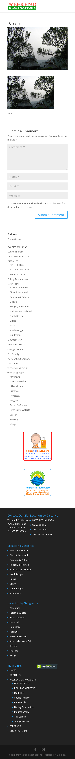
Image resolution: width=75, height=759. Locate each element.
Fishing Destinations (17, 279)
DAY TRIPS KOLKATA (18, 256)
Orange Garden (15, 349)
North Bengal (16, 315)
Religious (14, 400)
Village (13, 424)
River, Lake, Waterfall (20, 409)
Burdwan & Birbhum (20, 297)
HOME (13, 670)
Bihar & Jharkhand (19, 292)
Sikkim (13, 325)
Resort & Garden (18, 405)
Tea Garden (13, 363)
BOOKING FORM (18, 730)
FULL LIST (19, 692)
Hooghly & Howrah (19, 306)
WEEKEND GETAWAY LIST (23, 679)
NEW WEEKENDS (16, 344)
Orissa (13, 320)
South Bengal (16, 330)
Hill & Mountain (17, 386)
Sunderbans (16, 334)
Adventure (15, 376)
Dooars (13, 301)
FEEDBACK (15, 726)
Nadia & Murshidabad (21, 311)
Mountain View (14, 339)
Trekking (14, 419)
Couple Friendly (15, 251)
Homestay (15, 395)
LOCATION (13, 283)
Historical (14, 390)
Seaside (14, 414)
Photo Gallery (14, 239)
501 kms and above (19, 269)
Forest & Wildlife (18, 381)
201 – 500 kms (17, 264)
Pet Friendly (13, 354)
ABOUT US (15, 675)
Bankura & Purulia (19, 287)
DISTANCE (12, 261)
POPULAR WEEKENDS (18, 358)
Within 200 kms (17, 274)
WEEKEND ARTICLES (18, 368)
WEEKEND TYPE (15, 373)
